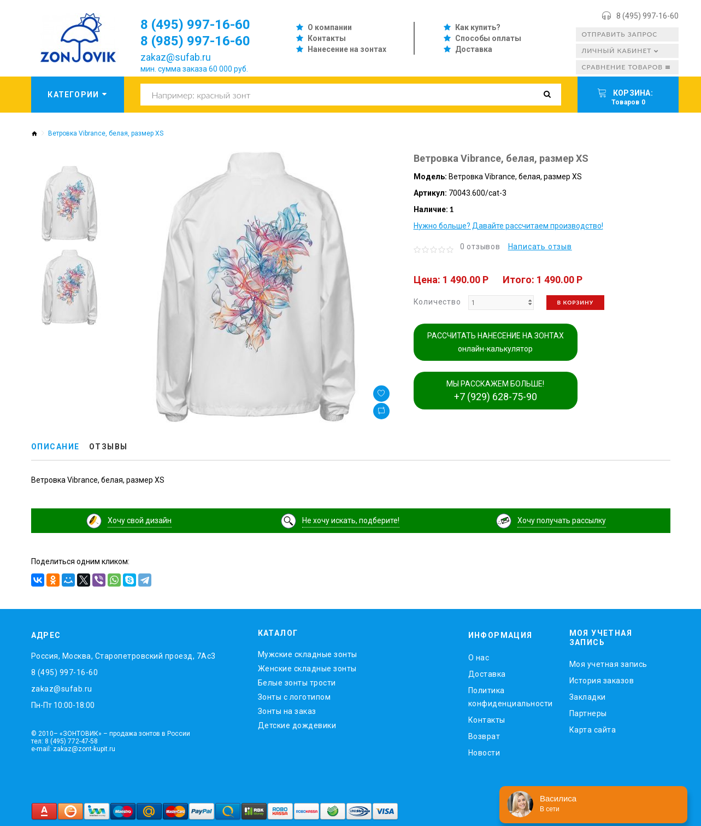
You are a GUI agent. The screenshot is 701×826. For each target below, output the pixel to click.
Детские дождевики (297, 725)
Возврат (484, 736)
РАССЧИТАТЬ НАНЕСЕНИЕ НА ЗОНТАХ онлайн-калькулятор (495, 342)
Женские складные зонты (307, 668)
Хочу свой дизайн (140, 520)
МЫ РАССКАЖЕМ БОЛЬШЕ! (495, 390)
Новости (484, 752)
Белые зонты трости (297, 682)
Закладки (587, 697)
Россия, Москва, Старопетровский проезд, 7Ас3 (123, 656)
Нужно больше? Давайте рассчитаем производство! (508, 225)
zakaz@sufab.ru (175, 57)
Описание (55, 446)
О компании (330, 27)
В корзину (575, 302)
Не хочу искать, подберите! (350, 520)
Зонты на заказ (287, 711)
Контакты (327, 38)
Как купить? (477, 27)
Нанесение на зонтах (347, 49)
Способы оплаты (488, 38)
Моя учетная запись (608, 664)
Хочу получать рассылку (561, 520)
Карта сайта (592, 729)
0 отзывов (480, 246)
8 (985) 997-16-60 (195, 41)
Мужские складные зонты (307, 654)
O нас (479, 657)
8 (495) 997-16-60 (647, 15)
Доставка (473, 49)
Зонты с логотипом (294, 697)
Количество (437, 301)
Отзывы (108, 446)
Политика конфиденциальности (510, 697)
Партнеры (588, 713)
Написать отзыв (540, 246)
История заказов (601, 680)
